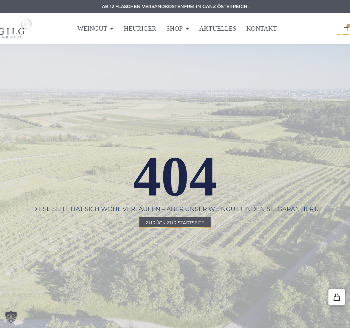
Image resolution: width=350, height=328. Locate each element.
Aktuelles (217, 28)
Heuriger (140, 28)
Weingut (95, 28)
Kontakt (261, 28)
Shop (177, 28)
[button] (336, 297)
